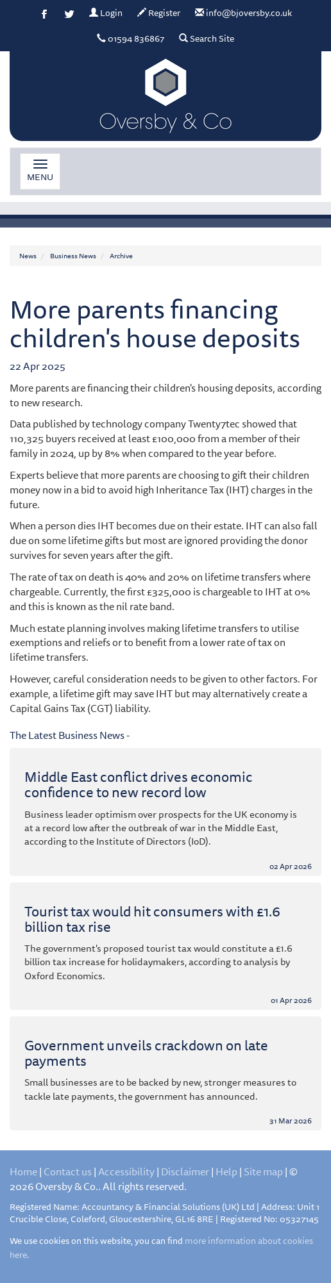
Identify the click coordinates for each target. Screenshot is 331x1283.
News (28, 255)
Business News (73, 255)
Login (106, 13)
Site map (263, 1171)
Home (23, 1171)
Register (158, 13)
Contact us (68, 1171)
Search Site (206, 38)
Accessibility (126, 1171)
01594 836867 (130, 38)
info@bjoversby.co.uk (243, 13)
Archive (121, 255)
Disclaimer (185, 1171)
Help (226, 1171)
